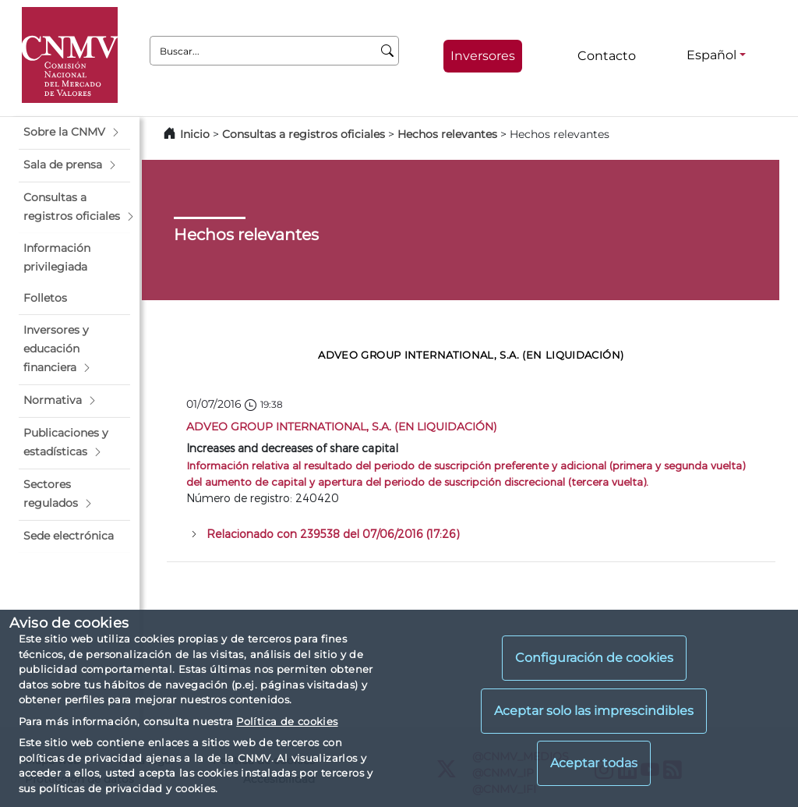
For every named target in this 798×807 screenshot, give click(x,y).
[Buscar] (387, 50)
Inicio (195, 134)
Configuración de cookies (594, 657)
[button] (74, 132)
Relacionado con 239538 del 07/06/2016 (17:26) (333, 533)
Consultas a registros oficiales (303, 134)
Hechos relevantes (447, 134)
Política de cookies (286, 721)
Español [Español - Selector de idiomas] (711, 55)
